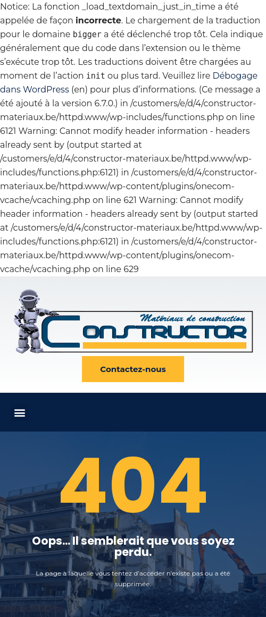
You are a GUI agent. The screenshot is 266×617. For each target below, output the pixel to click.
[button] (19, 412)
